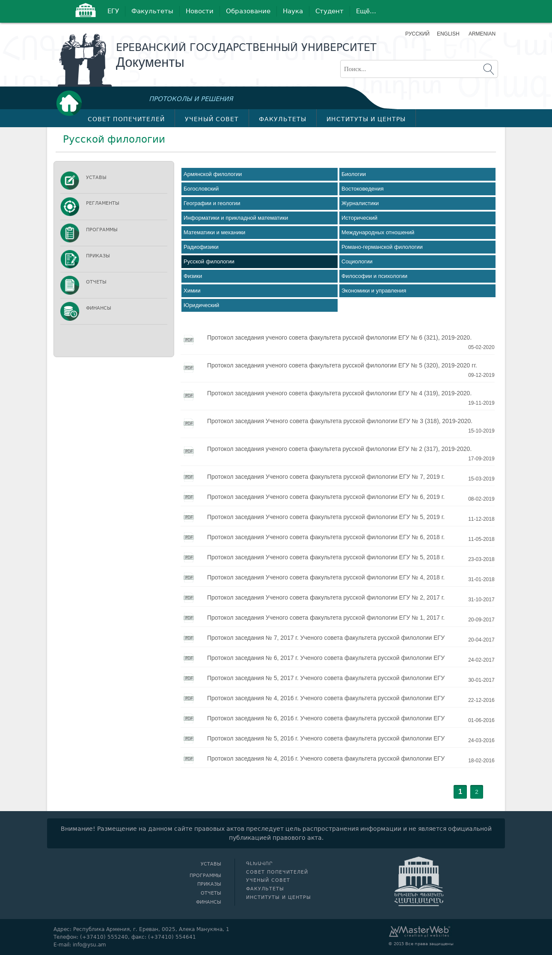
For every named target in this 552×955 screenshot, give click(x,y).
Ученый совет (212, 119)
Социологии (357, 261)
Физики (193, 276)
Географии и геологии (212, 203)
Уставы (96, 177)
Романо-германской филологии (382, 247)
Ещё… (366, 11)
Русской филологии (209, 261)
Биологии (353, 174)
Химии (192, 290)
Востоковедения (362, 188)
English (448, 34)
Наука (293, 11)
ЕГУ (113, 11)
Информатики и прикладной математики (236, 218)
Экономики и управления (373, 290)
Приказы (98, 256)
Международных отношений (377, 232)
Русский (417, 34)
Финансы (98, 308)
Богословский (201, 188)
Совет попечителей (126, 119)
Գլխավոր (71, 103)
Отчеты (96, 282)
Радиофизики (201, 247)
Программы (102, 230)
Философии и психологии (374, 276)
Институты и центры (366, 119)
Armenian (481, 34)
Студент (329, 11)
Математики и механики (214, 232)
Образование (248, 11)
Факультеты (152, 11)
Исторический (359, 218)
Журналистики (360, 203)
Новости (200, 11)
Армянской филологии (213, 174)
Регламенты (102, 203)
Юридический (201, 305)
